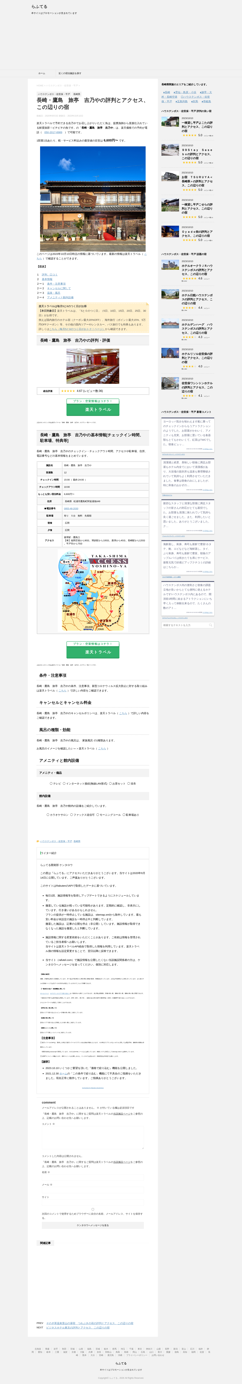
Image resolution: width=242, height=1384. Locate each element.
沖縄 (120, 1355)
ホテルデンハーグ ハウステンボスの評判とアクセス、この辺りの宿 (197, 328)
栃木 (106, 1349)
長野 (167, 1349)
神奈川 (149, 1349)
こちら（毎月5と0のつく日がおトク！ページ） (77, 328)
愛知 (40, 1352)
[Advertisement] (121, 43)
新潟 (175, 1349)
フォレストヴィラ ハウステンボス (173, 536)
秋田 (64, 1349)
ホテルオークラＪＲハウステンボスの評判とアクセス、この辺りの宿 (197, 270)
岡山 (135, 1352)
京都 (74, 1352)
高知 (185, 1352)
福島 (89, 1349)
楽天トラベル (92, 406)
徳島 (177, 1352)
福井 (201, 1349)
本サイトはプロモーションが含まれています (121, 1370)
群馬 (114, 1349)
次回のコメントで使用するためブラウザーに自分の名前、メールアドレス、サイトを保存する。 (92, 1215)
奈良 (99, 1352)
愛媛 (168, 1352)
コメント (48, 1124)
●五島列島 (182, 101)
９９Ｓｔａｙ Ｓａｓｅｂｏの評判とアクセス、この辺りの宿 (197, 154)
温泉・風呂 (53, 292)
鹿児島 (110, 1355)
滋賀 (65, 1352)
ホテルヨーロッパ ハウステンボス (173, 454)
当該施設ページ (121, 1113)
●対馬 (194, 101)
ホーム (41, 73)
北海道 (38, 1349)
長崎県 (77, 841)
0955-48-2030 (71, 508)
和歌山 (108, 1352)
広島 (143, 1352)
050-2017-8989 (53, 132)
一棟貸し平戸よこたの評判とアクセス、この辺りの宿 (197, 127)
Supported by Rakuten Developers (93, 1088)
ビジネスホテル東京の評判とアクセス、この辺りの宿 (78, 1327)
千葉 (131, 1349)
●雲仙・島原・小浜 (185, 92)
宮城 (72, 1349)
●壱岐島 (206, 101)
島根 (126, 1352)
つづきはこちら (207, 449)
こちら (62, 690)
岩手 (56, 1349)
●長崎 (166, 92)
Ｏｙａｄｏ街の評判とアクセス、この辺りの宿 (197, 233)
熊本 (84, 1355)
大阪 (82, 1352)
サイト (45, 1197)
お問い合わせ (158, 1355)
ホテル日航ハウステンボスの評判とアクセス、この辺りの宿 (197, 299)
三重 (57, 1352)
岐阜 (48, 1352)
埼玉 (123, 1349)
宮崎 (101, 1355)
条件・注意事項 (56, 283)
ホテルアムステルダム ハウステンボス (175, 618)
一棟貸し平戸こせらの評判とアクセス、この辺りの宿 (197, 208)
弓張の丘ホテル (167, 495)
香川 (160, 1352)
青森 (47, 1349)
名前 (46, 1172)
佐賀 (202, 1352)
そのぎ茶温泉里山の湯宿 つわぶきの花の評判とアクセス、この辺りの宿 (89, 1323)
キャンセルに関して (59, 288)
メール (47, 1184)
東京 (140, 1349)
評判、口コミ (50, 274)
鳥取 (118, 1352)
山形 (81, 1349)
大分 (93, 1355)
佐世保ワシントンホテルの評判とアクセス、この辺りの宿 (197, 387)
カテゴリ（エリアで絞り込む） (60, 993)
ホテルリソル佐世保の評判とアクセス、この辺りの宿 (197, 358)
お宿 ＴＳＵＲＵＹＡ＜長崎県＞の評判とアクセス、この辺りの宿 (197, 181)
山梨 (159, 1349)
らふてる (39, 6)
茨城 (98, 1349)
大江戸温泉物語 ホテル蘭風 (171, 577)
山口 (151, 1352)
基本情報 (47, 279)
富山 (184, 1349)
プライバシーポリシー (136, 1355)
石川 (192, 1349)
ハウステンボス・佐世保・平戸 (56, 841)
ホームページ (44, 993)
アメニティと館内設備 (60, 297)
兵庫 (90, 1352)
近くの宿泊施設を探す (70, 73)
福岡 (193, 1352)
